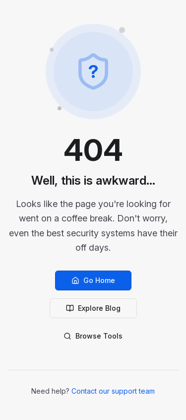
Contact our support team (113, 391)
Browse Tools (93, 336)
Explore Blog (93, 308)
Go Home (93, 280)
